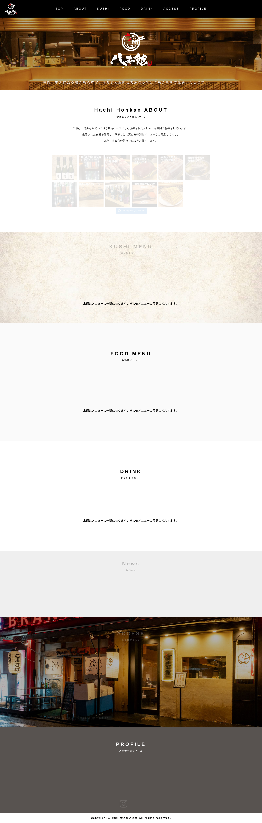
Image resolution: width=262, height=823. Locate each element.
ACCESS (171, 8)
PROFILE (198, 8)
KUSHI (103, 8)
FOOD (125, 8)
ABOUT (80, 8)
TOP (60, 8)
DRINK (147, 8)
